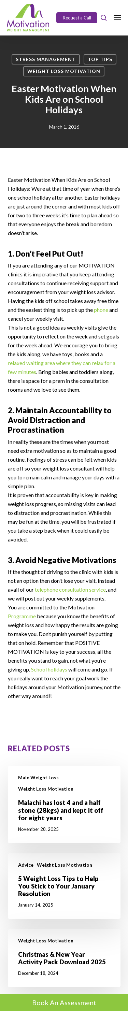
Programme (22, 616)
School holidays (49, 669)
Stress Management (46, 59)
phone (101, 309)
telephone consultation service (70, 589)
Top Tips (100, 59)
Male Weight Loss (38, 777)
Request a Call (77, 17)
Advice (25, 865)
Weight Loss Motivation (63, 71)
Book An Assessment (64, 1002)
